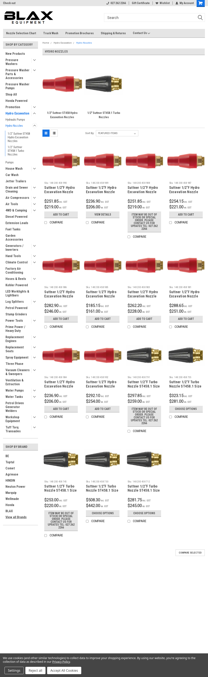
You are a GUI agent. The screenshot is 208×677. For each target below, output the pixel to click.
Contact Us (141, 33)
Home (45, 43)
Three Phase (14, 364)
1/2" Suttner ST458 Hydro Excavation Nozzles (19, 137)
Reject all (35, 670)
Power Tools (14, 321)
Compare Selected (190, 552)
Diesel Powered (16, 217)
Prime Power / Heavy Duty (15, 329)
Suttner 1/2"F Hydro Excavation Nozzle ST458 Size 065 (101, 191)
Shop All (11, 94)
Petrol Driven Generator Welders (14, 407)
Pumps (9, 162)
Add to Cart (61, 214)
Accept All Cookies (64, 670)
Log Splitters (14, 302)
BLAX (9, 511)
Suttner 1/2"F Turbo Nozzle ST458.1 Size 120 (144, 490)
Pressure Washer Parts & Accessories (17, 74)
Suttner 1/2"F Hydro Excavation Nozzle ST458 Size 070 (59, 191)
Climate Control (16, 262)
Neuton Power (15, 487)
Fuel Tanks (13, 229)
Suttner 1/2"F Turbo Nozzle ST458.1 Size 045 (60, 490)
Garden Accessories (14, 237)
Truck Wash (50, 33)
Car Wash (11, 175)
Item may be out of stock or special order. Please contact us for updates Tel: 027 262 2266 (144, 221)
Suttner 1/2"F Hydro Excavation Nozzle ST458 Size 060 (143, 191)
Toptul (9, 462)
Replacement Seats (14, 349)
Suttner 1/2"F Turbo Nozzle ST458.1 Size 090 (144, 386)
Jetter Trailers (15, 181)
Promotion (12, 107)
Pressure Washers (11, 62)
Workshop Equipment (12, 419)
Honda (9, 505)
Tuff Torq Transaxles (13, 429)
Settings (14, 670)
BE (7, 456)
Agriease (11, 474)
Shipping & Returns (113, 33)
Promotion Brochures (79, 33)
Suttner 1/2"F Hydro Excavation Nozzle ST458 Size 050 (59, 296)
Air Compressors (17, 198)
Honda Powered (16, 101)
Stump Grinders (16, 314)
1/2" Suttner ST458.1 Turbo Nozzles (16, 150)
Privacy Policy (61, 662)
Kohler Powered (16, 285)
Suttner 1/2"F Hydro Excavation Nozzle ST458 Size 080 (184, 296)
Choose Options (186, 409)
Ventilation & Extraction (14, 382)
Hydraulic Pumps (15, 119)
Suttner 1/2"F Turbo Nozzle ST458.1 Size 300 (102, 490)
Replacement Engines (14, 339)
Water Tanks (14, 397)
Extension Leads (16, 223)
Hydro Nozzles (14, 126)
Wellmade (12, 499)
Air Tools (11, 204)
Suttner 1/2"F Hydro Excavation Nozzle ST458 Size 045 (101, 296)
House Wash (14, 169)
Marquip (10, 493)
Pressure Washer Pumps (17, 86)
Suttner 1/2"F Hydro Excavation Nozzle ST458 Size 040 (59, 386)
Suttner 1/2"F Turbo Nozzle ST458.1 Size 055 (185, 386)
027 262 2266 (116, 3)
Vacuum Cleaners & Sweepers (17, 372)
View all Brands (16, 517)
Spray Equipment (16, 357)
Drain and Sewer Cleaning (16, 189)
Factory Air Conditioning (14, 270)
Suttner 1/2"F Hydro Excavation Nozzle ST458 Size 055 (184, 191)
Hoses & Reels (15, 279)
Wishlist (163, 3)
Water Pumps (14, 390)
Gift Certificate (141, 3)
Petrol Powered (16, 308)
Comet (10, 468)
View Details (102, 214)
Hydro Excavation (17, 113)
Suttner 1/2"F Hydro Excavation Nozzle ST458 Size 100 (101, 386)
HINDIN (10, 480)
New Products (15, 54)
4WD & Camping (16, 210)
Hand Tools (13, 256)
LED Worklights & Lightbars (17, 293)
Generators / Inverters (14, 248)
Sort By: (89, 133)
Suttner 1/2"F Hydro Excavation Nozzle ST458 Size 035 (143, 296)
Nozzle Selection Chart (21, 33)
